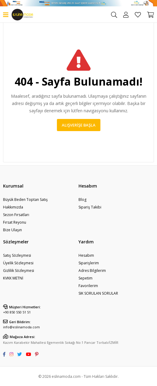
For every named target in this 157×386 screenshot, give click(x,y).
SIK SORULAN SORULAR (98, 293)
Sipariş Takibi (89, 207)
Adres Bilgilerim (92, 270)
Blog (82, 199)
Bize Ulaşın (12, 229)
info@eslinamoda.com (21, 327)
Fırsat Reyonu (14, 222)
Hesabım (86, 255)
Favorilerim (138, 15)
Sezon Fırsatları (16, 214)
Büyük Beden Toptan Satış (25, 199)
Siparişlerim (88, 263)
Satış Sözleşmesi (17, 255)
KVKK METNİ (13, 278)
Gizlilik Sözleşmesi (18, 270)
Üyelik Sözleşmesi (18, 263)
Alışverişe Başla (79, 125)
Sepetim (85, 278)
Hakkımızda (13, 207)
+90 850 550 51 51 (17, 312)
